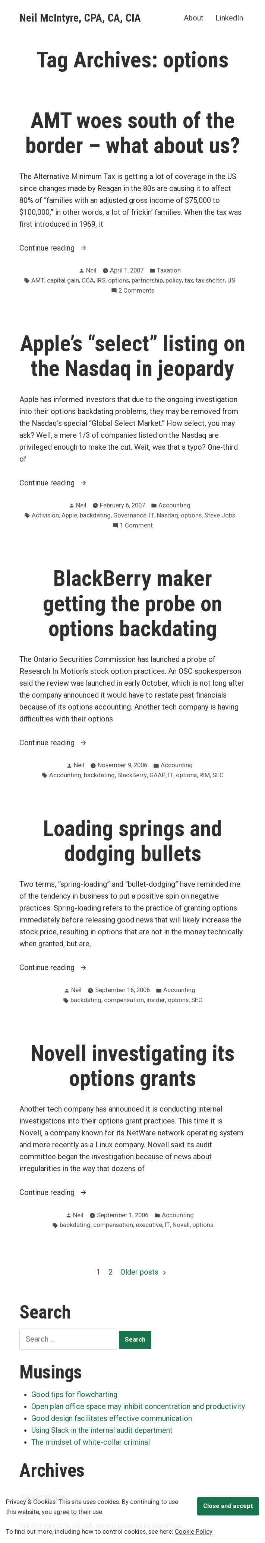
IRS (101, 280)
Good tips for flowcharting (74, 1394)
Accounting (174, 505)
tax (188, 280)
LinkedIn (229, 17)
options (118, 280)
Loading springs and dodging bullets (132, 841)
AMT (37, 280)
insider (155, 1000)
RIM (204, 775)
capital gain (63, 280)
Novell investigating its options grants (132, 1065)
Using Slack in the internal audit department (102, 1430)
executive (149, 1224)
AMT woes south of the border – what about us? (132, 133)
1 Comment (136, 526)
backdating (95, 515)
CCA (88, 280)
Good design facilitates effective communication (111, 1418)
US (231, 280)
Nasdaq (167, 515)
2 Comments (136, 291)
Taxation (169, 270)
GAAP (157, 775)
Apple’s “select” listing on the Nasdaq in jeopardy (132, 356)
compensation (124, 1000)
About (194, 17)
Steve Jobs (219, 515)
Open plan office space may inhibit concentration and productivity (138, 1406)
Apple (69, 515)
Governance (129, 515)
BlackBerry (132, 775)
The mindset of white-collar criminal (90, 1442)
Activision (45, 515)
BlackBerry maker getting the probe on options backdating (132, 603)
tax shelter (210, 280)
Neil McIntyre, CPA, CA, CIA (80, 18)
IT (151, 515)
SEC (218, 775)
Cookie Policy (193, 1531)
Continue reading (58, 248)
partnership (147, 280)
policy (173, 280)
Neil (91, 270)
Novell (181, 1224)
